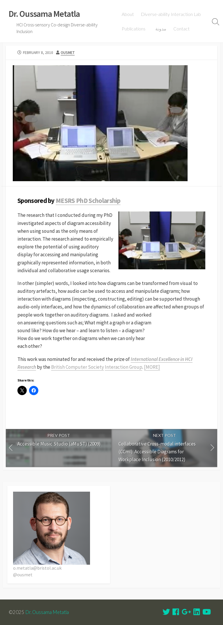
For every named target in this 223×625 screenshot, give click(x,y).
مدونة (160, 28)
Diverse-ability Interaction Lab (171, 14)
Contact (181, 28)
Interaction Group (123, 367)
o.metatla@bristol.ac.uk (37, 568)
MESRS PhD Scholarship (88, 201)
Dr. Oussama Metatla (47, 612)
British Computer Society (77, 367)
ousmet (68, 52)
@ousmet (23, 574)
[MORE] (152, 367)
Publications (134, 28)
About (128, 14)
